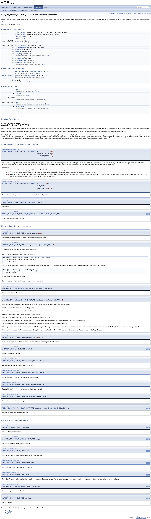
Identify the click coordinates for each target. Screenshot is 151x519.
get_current (18, 41)
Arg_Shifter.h (9, 511)
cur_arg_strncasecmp (21, 47)
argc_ (17, 89)
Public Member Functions (114, 13)
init (15, 80)
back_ (17, 111)
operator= (17, 76)
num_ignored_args (20, 62)
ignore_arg (18, 51)
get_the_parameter (20, 45)
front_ (17, 113)
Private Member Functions (126, 13)
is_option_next (19, 58)
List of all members (146, 13)
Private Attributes (137, 13)
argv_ (17, 102)
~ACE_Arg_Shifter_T (21, 36)
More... (3, 21)
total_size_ (19, 93)
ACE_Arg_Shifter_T (20, 32)
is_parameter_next (20, 60)
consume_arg (19, 49)
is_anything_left (20, 54)
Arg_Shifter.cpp (9, 513)
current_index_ (20, 106)
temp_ (17, 98)
